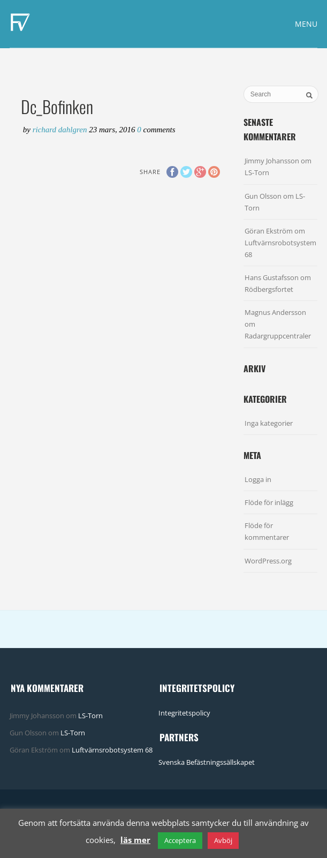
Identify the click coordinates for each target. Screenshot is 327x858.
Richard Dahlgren (61, 129)
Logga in (258, 479)
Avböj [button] (223, 840)
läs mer (135, 839)
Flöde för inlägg (269, 502)
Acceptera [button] (180, 840)
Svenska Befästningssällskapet (206, 762)
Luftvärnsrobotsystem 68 (112, 750)
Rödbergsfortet (269, 289)
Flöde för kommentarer (267, 531)
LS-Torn (257, 172)
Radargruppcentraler (278, 336)
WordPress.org (268, 561)
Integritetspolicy (184, 713)
